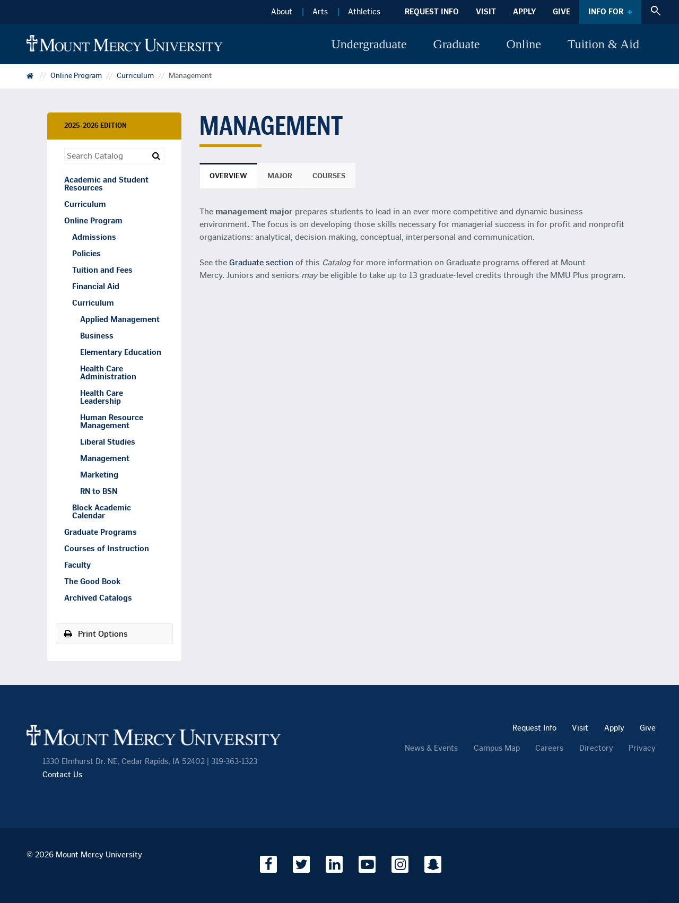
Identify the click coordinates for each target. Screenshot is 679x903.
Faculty (77, 565)
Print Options (96, 634)
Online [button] (524, 44)
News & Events (431, 748)
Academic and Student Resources (106, 184)
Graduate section (261, 262)
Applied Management (120, 319)
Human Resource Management (111, 421)
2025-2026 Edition (95, 125)
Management (104, 458)
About (281, 11)
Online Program (76, 76)
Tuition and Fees (102, 270)
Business (97, 336)
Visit (486, 11)
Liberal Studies (107, 442)
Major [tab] (279, 175)
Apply (524, 11)
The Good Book (92, 581)
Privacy (642, 748)
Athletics (364, 11)
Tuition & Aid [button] (603, 44)
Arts (320, 11)
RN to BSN (98, 491)
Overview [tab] (228, 175)
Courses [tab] (328, 175)
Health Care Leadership (101, 397)
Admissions (94, 237)
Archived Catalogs (98, 598)
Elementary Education (120, 352)
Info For (605, 11)
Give (561, 11)
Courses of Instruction (106, 548)
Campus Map (497, 748)
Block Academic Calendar (101, 511)
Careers (549, 748)
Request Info (432, 11)
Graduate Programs (100, 532)
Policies (86, 253)
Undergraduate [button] (368, 44)
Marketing (99, 475)
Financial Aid (95, 286)
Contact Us (62, 775)
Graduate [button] (456, 44)
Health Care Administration (108, 372)
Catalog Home (37, 79)
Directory (596, 748)
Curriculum (135, 76)
